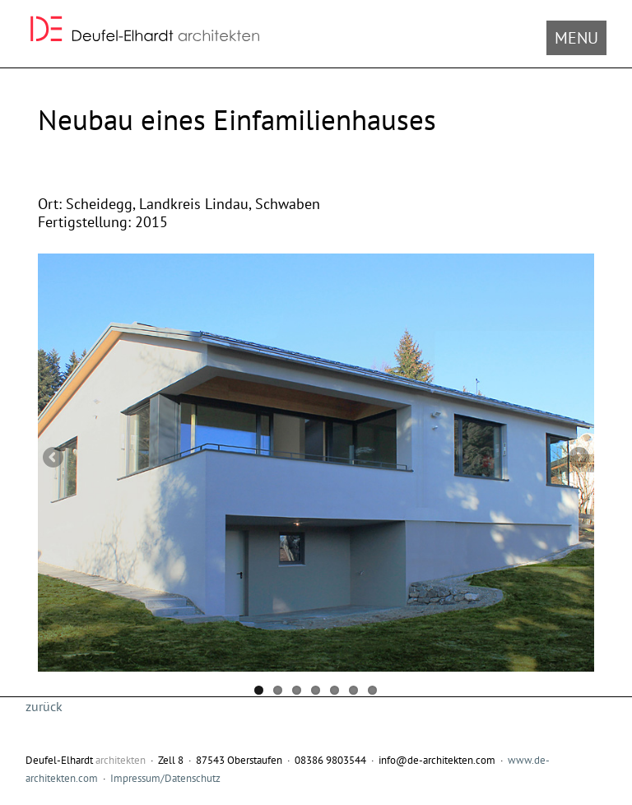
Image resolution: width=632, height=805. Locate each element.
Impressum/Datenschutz (165, 778)
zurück (44, 706)
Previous (54, 458)
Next (577, 458)
